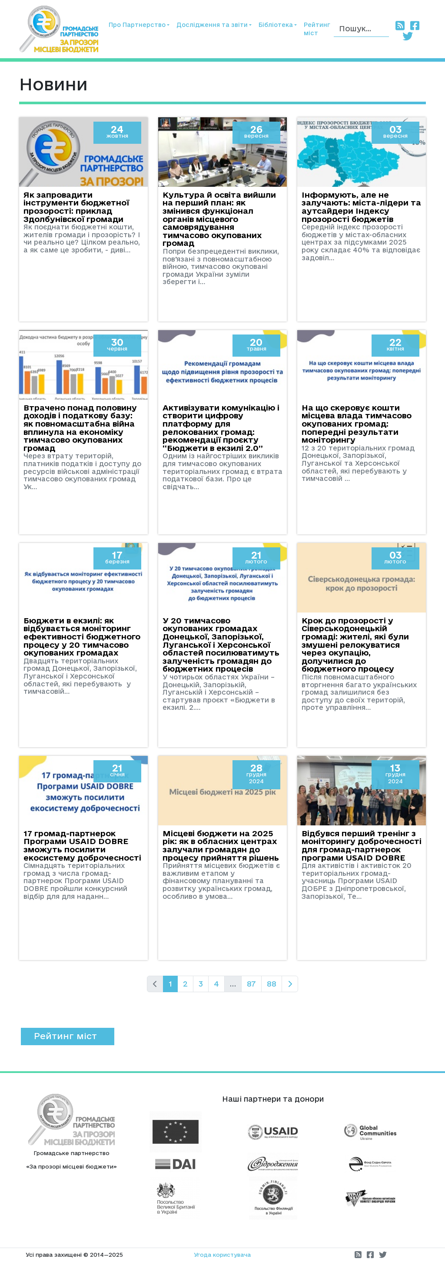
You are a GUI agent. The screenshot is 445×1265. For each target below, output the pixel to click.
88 (271, 984)
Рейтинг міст (317, 28)
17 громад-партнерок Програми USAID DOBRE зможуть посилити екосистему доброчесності (82, 845)
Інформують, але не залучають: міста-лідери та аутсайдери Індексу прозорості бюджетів (361, 206)
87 (251, 984)
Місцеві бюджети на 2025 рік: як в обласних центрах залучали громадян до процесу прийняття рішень (221, 845)
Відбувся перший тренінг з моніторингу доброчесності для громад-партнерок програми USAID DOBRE (362, 845)
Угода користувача (222, 1255)
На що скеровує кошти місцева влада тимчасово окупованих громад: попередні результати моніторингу (357, 423)
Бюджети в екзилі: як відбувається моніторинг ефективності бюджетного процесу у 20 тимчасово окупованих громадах (81, 636)
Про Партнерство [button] (137, 24)
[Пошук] (361, 29)
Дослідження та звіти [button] (212, 24)
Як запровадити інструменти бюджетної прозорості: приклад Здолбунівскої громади (76, 206)
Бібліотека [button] (276, 24)
